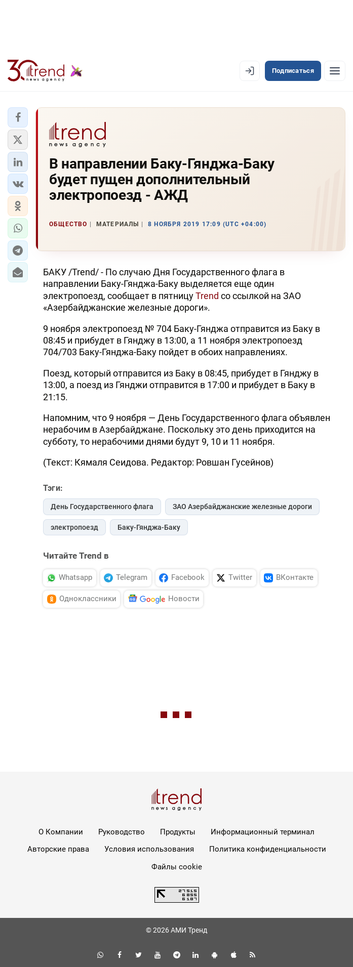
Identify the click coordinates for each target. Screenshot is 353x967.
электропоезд (74, 527)
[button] (17, 117)
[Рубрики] (334, 71)
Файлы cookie (176, 866)
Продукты (177, 831)
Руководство (121, 831)
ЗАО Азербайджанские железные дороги (242, 506)
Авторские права (58, 849)
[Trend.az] (45, 71)
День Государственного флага (102, 506)
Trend (207, 295)
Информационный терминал (263, 831)
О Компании (60, 831)
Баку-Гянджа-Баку (148, 527)
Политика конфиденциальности (267, 849)
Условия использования (149, 849)
